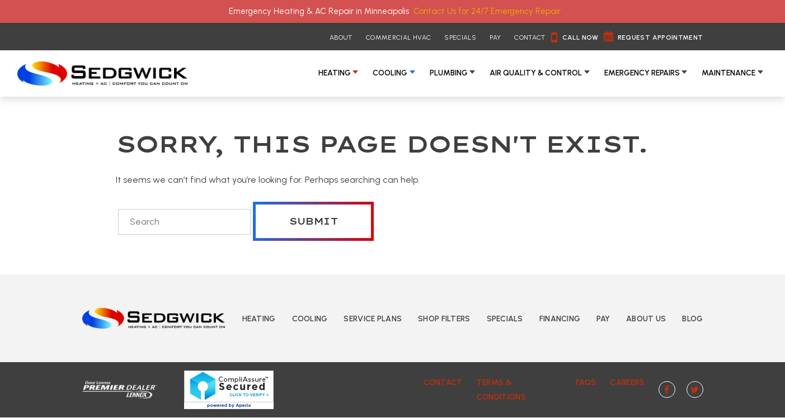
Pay (495, 37)
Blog (692, 319)
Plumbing (449, 73)
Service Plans (373, 319)
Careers (627, 382)
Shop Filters (444, 319)
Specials (460, 37)
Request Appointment (660, 37)
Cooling (390, 73)
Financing (560, 319)
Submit (313, 221)
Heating (334, 73)
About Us (646, 319)
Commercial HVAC (398, 37)
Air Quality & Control (536, 73)
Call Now (580, 37)
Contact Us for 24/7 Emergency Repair (487, 11)
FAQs (586, 382)
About (341, 37)
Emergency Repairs (642, 73)
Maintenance (728, 73)
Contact (530, 37)
